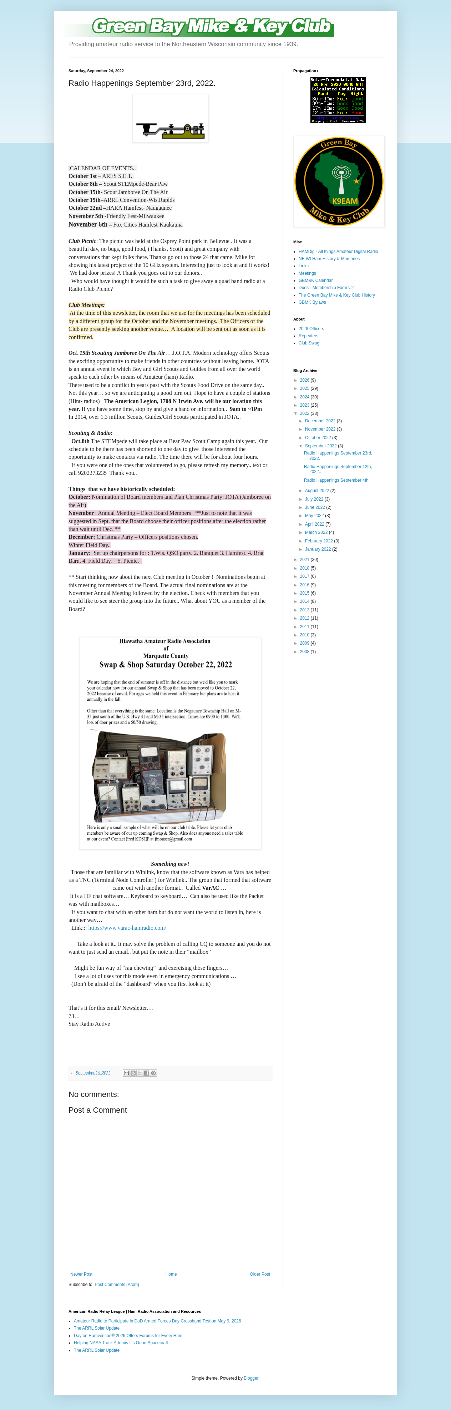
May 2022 (315, 515)
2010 (305, 634)
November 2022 (321, 429)
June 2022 (315, 507)
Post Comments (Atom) (117, 1284)
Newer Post (81, 1274)
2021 (305, 559)
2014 (305, 601)
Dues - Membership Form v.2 (326, 287)
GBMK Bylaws (312, 302)
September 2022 (321, 445)
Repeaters (308, 335)
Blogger (251, 1378)
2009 (305, 643)
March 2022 (317, 532)
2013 (305, 609)
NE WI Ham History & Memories (329, 258)
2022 (305, 413)
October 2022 (318, 437)
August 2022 (317, 490)
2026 (305, 380)
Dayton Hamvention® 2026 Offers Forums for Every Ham (128, 1335)
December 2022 (321, 420)
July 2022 (315, 499)
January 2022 (318, 549)
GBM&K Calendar (316, 280)
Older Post (260, 1274)
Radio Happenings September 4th (336, 480)
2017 (305, 576)
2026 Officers (311, 328)
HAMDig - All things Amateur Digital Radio (338, 251)
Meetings (307, 273)
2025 (305, 388)
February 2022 (319, 540)
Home (171, 1274)
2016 (305, 584)
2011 (305, 626)
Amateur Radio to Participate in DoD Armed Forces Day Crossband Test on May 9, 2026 (157, 1321)
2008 (305, 651)
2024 (305, 396)
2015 (305, 593)
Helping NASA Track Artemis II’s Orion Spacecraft (121, 1342)
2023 (305, 405)
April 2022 (315, 524)
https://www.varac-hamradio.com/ (126, 928)
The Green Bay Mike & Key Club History (337, 295)
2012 (305, 618)
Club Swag (309, 343)
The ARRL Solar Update (97, 1328)
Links (304, 265)
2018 (305, 568)
